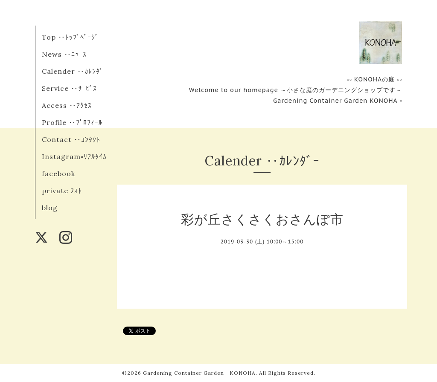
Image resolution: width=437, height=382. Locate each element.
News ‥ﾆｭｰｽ (64, 54)
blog (50, 207)
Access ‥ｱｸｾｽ (67, 105)
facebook (58, 173)
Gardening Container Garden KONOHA (199, 373)
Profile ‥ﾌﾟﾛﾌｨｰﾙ (72, 122)
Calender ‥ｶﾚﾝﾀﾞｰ (74, 71)
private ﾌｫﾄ (62, 190)
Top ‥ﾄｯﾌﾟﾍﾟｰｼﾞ (70, 37)
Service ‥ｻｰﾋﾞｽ (69, 88)
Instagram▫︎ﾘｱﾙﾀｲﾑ (74, 156)
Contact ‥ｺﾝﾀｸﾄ (71, 139)
